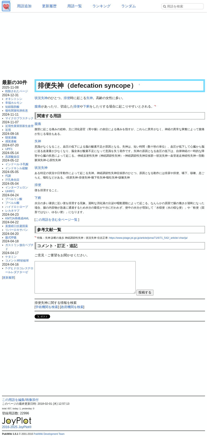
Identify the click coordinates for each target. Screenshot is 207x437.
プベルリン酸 (13, 199)
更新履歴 (49, 6)
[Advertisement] (103, 44)
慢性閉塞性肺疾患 (16, 110)
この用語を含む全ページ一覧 (56, 219)
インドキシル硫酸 (16, 168)
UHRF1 (10, 191)
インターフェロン (16, 187)
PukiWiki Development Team (49, 434)
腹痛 (38, 106)
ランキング (101, 6)
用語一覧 (74, 6)
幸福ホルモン (13, 102)
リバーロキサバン (16, 229)
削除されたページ (16, 91)
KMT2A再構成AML (17, 218)
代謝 (8, 175)
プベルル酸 (12, 202)
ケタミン (11, 256)
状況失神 (41, 98)
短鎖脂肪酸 (12, 106)
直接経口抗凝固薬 (16, 226)
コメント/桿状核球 (17, 260)
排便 (67, 98)
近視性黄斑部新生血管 (19, 126)
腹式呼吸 (11, 237)
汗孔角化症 (12, 179)
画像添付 (32, 399)
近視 (8, 129)
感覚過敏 (11, 141)
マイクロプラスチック (19, 118)
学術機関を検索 (46, 307)
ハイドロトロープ (16, 206)
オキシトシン (13, 98)
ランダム (128, 6)
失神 (89, 98)
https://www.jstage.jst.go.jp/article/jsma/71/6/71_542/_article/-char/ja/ (148, 237)
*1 (155, 105)
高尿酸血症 (12, 156)
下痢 (86, 106)
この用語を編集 (13, 399)
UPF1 (9, 149)
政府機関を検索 (72, 307)
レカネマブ (12, 210)
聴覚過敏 (11, 137)
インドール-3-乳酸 (17, 164)
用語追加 (24, 6)
